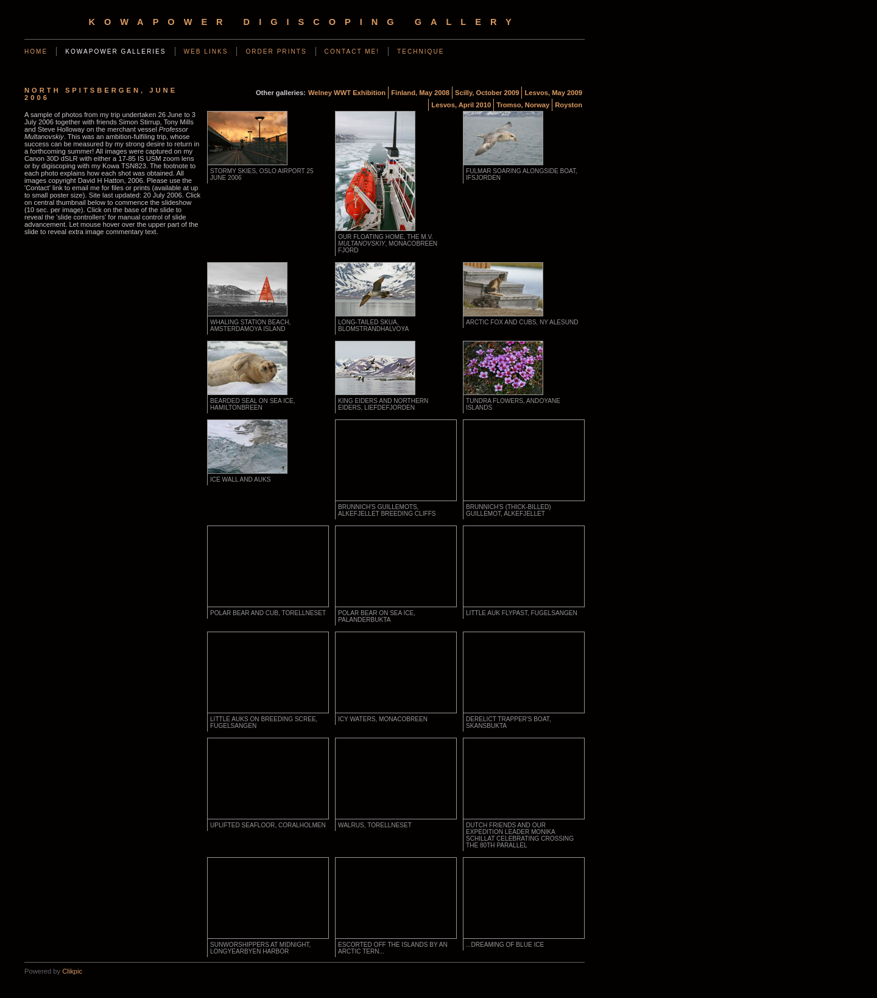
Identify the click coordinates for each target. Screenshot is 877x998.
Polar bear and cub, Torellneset (268, 613)
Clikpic (72, 971)
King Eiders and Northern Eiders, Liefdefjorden (383, 404)
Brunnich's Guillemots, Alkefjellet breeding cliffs (387, 510)
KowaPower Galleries (115, 51)
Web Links (206, 51)
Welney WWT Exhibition (347, 92)
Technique (420, 51)
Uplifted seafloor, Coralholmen (268, 825)
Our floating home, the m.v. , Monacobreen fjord (387, 243)
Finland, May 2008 (420, 92)
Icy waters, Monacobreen (383, 719)
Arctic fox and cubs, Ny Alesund (522, 322)
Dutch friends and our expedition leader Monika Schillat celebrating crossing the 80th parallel (520, 835)
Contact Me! (352, 51)
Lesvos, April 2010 (461, 105)
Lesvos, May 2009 (553, 92)
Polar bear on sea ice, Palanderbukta (376, 616)
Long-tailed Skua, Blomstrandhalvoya (373, 325)
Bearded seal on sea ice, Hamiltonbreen (252, 404)
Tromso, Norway (522, 105)
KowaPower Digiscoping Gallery (304, 22)
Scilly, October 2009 (487, 92)
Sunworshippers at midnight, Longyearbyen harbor (260, 948)
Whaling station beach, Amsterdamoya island (250, 325)
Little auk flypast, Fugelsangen (521, 613)
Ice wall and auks (240, 479)
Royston (568, 105)
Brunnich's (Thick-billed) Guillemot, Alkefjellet (508, 510)
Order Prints (275, 51)
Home (36, 51)
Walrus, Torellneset (375, 825)
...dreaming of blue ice (505, 944)
